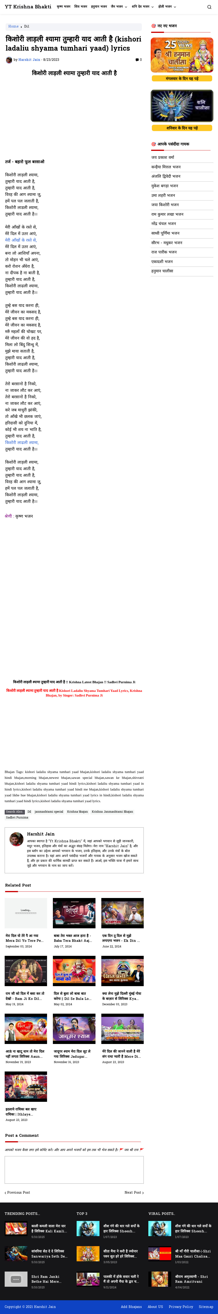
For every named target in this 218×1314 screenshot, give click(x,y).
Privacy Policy (181, 1307)
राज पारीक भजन (164, 252)
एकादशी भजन (162, 262)
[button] (209, 7)
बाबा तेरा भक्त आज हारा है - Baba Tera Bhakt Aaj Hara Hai (72, 939)
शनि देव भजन (140, 6)
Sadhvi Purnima (17, 818)
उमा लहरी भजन (163, 196)
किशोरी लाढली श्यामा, (21, 443)
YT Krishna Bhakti (28, 7)
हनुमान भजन (99, 6)
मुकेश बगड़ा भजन (164, 186)
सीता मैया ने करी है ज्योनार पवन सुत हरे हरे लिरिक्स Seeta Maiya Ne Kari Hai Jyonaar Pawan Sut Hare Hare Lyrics (121, 1254)
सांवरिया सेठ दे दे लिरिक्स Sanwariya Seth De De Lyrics (48, 1254)
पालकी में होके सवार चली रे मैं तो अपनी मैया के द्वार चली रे (121, 1280)
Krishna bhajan (77, 812)
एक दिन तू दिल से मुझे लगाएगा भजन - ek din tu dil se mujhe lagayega (122, 939)
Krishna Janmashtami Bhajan (112, 812)
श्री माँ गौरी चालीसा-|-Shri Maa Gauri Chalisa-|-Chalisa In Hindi (193, 1254)
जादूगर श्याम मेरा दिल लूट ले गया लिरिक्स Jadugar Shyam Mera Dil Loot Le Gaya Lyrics (72, 1054)
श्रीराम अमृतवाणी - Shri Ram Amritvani (191, 1280)
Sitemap (206, 1307)
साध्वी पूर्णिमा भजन (165, 233)
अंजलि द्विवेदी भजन (165, 177)
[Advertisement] (74, 120)
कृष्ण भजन (63, 6)
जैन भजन (117, 6)
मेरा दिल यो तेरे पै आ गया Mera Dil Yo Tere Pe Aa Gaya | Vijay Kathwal (23, 939)
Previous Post (18, 1193)
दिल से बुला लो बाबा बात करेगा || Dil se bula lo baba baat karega (71, 997)
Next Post (133, 1193)
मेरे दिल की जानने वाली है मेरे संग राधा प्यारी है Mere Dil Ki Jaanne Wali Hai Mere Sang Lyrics (121, 1054)
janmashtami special (49, 812)
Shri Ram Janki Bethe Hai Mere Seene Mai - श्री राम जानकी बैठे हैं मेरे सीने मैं (46, 1280)
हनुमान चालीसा (162, 271)
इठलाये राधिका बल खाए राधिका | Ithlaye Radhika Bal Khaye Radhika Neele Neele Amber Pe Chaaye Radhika (24, 1112)
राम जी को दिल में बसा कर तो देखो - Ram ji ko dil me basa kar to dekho (25, 997)
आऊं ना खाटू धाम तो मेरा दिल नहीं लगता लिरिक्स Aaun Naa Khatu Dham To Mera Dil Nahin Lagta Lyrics (25, 1054)
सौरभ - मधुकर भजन (166, 243)
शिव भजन (80, 6)
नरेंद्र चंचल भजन (163, 224)
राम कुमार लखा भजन (167, 215)
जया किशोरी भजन (165, 205)
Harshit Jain (41, 834)
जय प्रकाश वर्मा (162, 158)
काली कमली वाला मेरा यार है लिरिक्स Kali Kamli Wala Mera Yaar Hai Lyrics (49, 1229)
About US (155, 1307)
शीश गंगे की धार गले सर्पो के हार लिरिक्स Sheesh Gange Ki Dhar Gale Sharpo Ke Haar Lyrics (121, 1229)
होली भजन (165, 6)
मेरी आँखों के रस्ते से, (21, 241)
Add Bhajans (131, 1307)
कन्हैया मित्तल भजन (166, 167)
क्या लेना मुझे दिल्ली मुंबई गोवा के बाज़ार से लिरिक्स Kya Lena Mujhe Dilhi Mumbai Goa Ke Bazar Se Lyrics (121, 997)
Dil (26, 27)
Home (13, 27)
